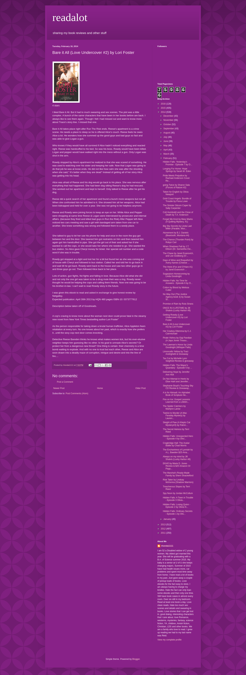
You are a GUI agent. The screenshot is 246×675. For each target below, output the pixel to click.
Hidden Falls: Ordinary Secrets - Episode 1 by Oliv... (177, 512)
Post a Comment (65, 382)
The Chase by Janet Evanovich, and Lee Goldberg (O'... (178, 254)
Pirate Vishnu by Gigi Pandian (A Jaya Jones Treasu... (177, 339)
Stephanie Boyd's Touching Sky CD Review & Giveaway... (178, 386)
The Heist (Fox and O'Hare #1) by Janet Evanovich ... (178, 268)
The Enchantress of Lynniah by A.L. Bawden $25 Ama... (178, 450)
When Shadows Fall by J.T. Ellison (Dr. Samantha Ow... (177, 247)
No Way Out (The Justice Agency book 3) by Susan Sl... (176, 297)
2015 (163, 108)
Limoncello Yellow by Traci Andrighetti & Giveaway (175, 352)
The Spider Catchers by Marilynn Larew (174, 407)
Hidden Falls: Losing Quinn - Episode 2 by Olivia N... (176, 505)
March (166, 154)
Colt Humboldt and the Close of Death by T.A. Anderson (178, 213)
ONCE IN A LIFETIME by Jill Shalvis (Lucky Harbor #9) (177, 309)
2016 (163, 104)
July (165, 137)
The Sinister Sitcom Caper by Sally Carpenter (177, 206)
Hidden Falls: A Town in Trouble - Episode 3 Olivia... (178, 498)
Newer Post (58, 388)
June (166, 141)
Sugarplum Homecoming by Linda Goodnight (176, 275)
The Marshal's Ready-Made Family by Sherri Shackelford (178, 474)
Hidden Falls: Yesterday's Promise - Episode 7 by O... (177, 163)
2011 (163, 533)
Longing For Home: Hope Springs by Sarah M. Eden (177, 170)
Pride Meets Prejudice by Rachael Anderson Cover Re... (176, 178)
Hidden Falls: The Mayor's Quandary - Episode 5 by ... (177, 366)
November (168, 120)
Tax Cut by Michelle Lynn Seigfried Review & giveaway (178, 359)
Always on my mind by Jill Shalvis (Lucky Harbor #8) (177, 457)
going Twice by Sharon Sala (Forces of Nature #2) (176, 186)
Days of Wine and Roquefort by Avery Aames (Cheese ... (178, 261)
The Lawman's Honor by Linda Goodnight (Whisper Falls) (177, 345)
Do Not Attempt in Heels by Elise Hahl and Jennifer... (176, 380)
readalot (69, 17)
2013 (163, 524)
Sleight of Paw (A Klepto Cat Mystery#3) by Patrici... (176, 423)
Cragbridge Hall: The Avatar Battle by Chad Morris (176, 444)
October (167, 124)
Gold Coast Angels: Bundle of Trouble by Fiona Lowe (177, 199)
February (168, 158)
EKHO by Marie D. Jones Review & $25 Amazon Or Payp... (176, 466)
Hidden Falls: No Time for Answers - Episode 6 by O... (178, 281)
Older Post (140, 388)
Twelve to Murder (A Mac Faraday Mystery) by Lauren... (175, 416)
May (165, 145)
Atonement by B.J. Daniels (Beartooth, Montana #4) (176, 234)
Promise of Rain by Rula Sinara (178, 304)
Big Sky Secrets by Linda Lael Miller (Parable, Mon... (177, 227)
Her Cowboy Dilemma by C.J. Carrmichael (177, 332)
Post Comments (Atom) (77, 393)
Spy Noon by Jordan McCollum (178, 493)
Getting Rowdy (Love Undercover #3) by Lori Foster (175, 317)
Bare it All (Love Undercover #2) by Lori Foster (176, 325)
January (167, 519)
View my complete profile (169, 639)
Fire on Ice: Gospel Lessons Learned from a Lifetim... (176, 400)
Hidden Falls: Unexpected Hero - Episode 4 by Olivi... (178, 437)
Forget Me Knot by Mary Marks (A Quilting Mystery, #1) (178, 220)
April (165, 149)
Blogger (136, 659)
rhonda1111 (167, 546)
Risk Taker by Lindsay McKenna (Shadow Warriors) (178, 481)
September (169, 128)
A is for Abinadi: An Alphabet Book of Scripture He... (176, 393)
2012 (163, 528)
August (167, 132)
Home (100, 388)
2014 (163, 112)
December (168, 116)
